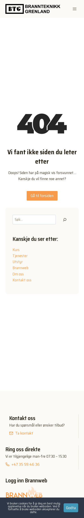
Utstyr (18, 262)
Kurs (16, 250)
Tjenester (20, 256)
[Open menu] (74, 8)
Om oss (18, 274)
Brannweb (20, 268)
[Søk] (64, 219)
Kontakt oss (22, 280)
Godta (71, 508)
